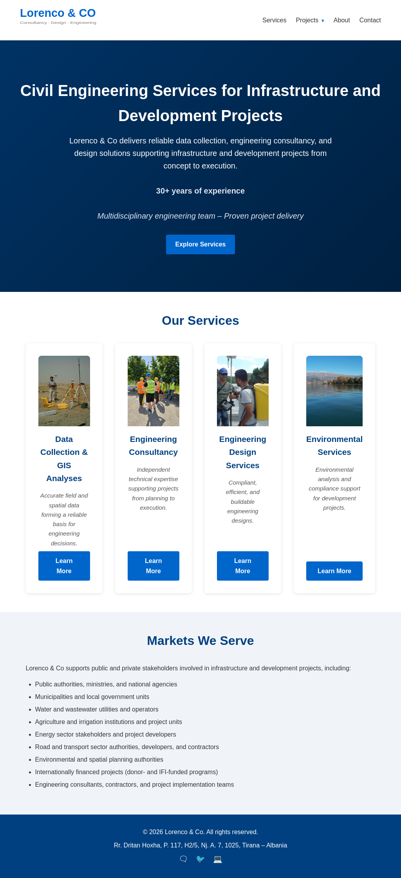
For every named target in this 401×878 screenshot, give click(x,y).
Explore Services (200, 244)
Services (274, 20)
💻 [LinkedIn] (217, 859)
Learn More (64, 566)
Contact (370, 20)
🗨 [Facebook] (183, 859)
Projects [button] (310, 20)
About (342, 20)
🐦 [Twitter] (200, 859)
